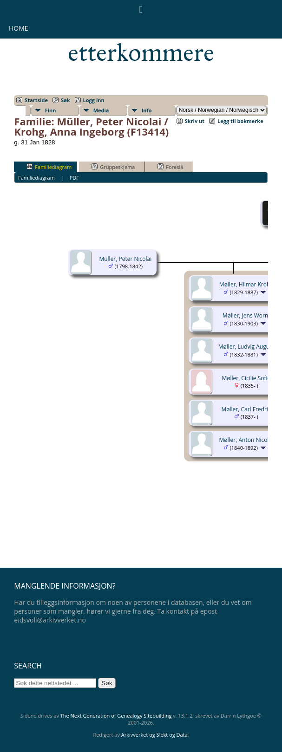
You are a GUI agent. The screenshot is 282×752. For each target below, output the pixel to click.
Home (18, 28)
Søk (65, 100)
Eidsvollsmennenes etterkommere (141, 40)
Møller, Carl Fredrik (246, 409)
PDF (74, 177)
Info (147, 110)
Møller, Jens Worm (246, 315)
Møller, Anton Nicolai (246, 440)
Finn (50, 110)
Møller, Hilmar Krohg (246, 284)
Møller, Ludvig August (246, 346)
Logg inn (94, 100)
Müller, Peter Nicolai (125, 259)
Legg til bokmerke (240, 120)
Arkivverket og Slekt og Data (154, 734)
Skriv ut (194, 120)
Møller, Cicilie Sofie (246, 378)
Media (101, 110)
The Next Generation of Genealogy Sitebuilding (116, 715)
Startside (36, 100)
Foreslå (170, 166)
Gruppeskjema (113, 166)
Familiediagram (49, 166)
